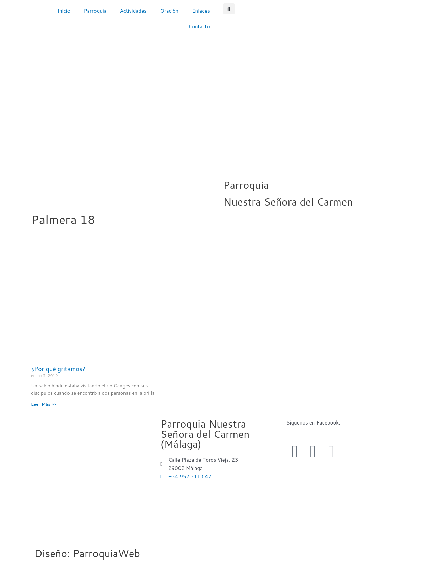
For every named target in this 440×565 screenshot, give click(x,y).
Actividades (133, 10)
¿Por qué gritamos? (58, 368)
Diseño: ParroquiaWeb (87, 553)
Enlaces (201, 10)
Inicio (64, 10)
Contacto (199, 26)
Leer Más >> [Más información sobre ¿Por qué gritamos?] (43, 404)
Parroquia (95, 10)
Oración (169, 10)
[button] (229, 8)
